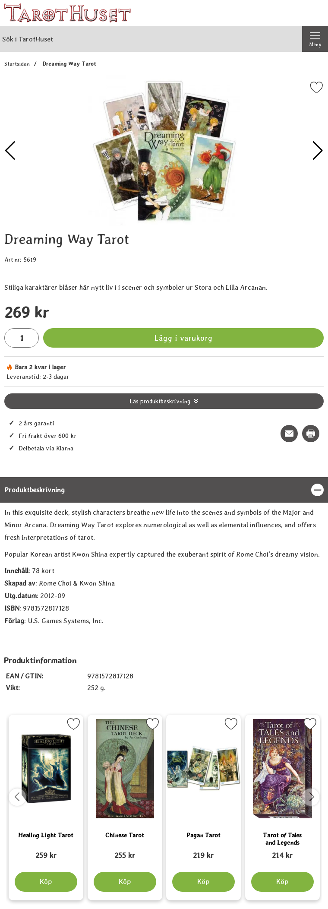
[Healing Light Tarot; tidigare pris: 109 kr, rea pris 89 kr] (46, 851)
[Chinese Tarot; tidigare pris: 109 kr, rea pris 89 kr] (125, 851)
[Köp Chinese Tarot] (124, 882)
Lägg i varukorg (183, 337)
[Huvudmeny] (315, 39)
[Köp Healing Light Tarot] (46, 882)
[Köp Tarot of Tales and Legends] (282, 882)
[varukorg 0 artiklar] (315, 13)
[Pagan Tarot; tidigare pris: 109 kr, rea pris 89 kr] (203, 851)
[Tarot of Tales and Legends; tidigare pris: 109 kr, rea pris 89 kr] (282, 851)
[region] (164, 490)
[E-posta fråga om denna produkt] (289, 433)
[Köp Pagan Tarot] (203, 882)
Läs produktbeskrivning (159, 401)
